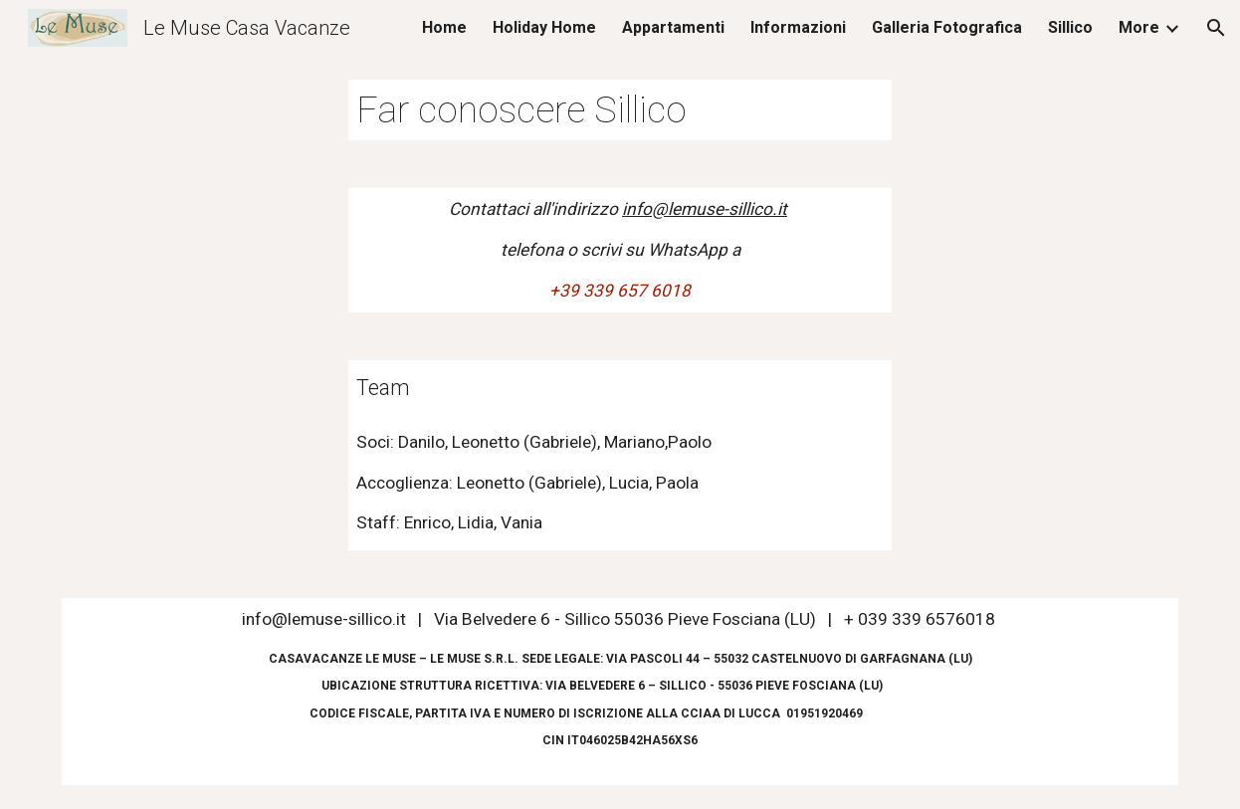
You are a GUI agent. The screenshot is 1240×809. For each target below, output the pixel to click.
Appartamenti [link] (673, 27)
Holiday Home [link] (544, 27)
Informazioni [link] (798, 27)
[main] (620, 110)
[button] (1216, 28)
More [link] (1139, 27)
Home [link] (444, 27)
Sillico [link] (1070, 27)
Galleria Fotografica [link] (947, 27)
